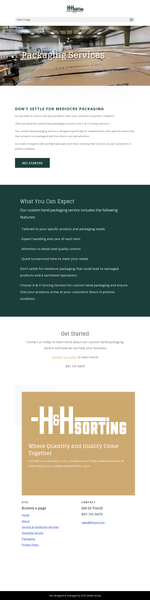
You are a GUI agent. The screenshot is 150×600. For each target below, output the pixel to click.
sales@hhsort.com (93, 522)
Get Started (32, 162)
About (26, 521)
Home (25, 515)
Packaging (28, 539)
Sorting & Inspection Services (40, 527)
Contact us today (64, 357)
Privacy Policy (30, 545)
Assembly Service (32, 533)
